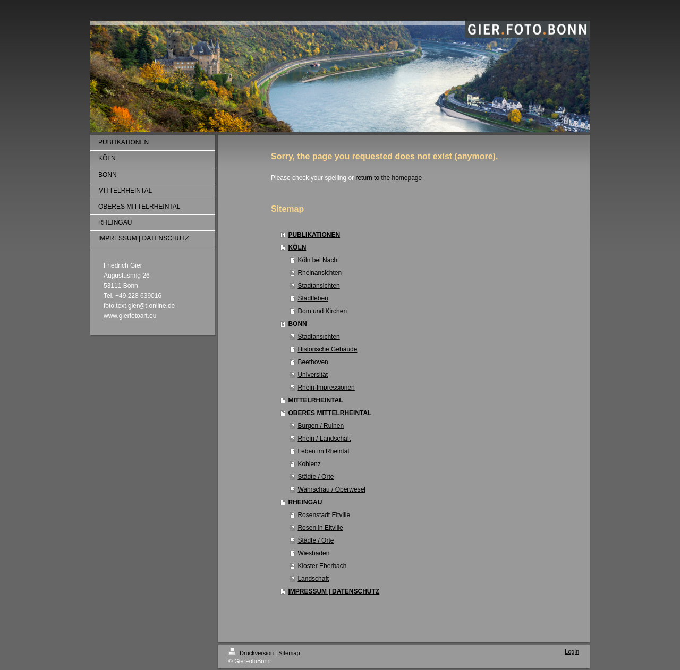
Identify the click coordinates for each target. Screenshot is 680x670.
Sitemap (289, 653)
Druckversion (251, 653)
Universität (313, 375)
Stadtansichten (318, 285)
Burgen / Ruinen (321, 426)
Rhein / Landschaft (324, 438)
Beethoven (313, 362)
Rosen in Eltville (320, 527)
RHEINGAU (305, 502)
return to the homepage (388, 178)
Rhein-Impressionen (326, 387)
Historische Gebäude (327, 349)
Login (572, 651)
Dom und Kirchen (322, 311)
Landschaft (313, 578)
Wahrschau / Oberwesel (332, 489)
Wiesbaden (313, 553)
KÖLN (297, 247)
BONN (297, 324)
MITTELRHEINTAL (315, 400)
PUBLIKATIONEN (314, 234)
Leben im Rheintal (323, 451)
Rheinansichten (320, 273)
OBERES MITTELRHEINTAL (329, 413)
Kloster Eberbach (322, 566)
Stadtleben (313, 298)
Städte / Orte (316, 476)
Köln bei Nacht (318, 260)
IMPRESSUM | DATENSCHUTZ (333, 591)
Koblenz (309, 464)
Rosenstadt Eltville (324, 515)
